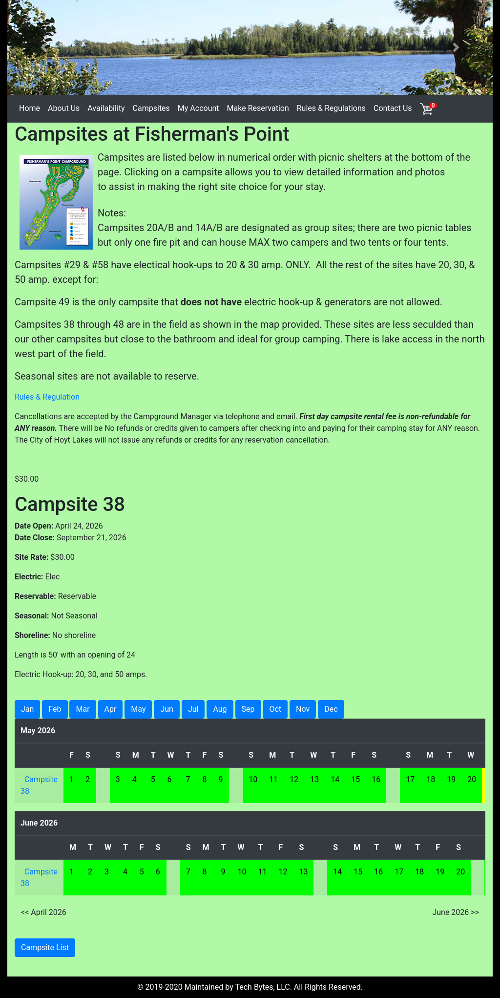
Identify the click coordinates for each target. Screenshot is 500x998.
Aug (220, 709)
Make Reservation (258, 108)
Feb (54, 709)
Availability (106, 108)
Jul (193, 709)
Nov (303, 709)
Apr (110, 709)
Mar (82, 709)
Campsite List (45, 947)
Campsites (151, 108)
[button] (43, 47)
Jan (27, 709)
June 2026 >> (455, 912)
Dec (330, 709)
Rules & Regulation (47, 397)
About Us (64, 108)
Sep (248, 709)
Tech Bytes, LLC (262, 987)
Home (29, 108)
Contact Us (393, 108)
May (138, 709)
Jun (166, 709)
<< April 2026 (43, 912)
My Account (198, 108)
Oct (275, 709)
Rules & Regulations (331, 108)
